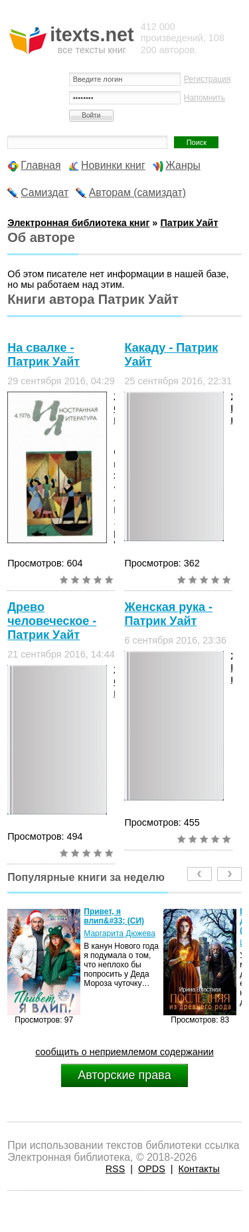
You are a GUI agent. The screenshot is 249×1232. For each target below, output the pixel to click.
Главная (40, 165)
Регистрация (207, 79)
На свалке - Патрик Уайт (43, 354)
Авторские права (124, 1075)
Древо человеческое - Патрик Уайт (51, 621)
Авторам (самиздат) (137, 192)
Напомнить (204, 97)
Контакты (199, 1169)
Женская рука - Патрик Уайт (168, 614)
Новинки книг (113, 165)
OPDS (151, 1169)
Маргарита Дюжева (119, 933)
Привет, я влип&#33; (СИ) (114, 916)
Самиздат (44, 192)
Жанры (183, 165)
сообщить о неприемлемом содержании (124, 1052)
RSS (115, 1169)
